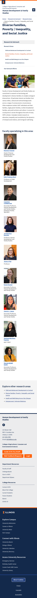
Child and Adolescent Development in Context (18, 50)
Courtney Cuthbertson (8, 203)
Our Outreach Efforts (10, 69)
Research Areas (27, 19)
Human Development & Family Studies (15, 11)
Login (28, 456)
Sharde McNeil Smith (8, 364)
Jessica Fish (7, 262)
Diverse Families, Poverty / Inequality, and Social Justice (18, 55)
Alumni (4, 499)
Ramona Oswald (9, 151)
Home (4, 19)
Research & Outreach (14, 19)
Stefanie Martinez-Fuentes (10, 339)
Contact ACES (6, 487)
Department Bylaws (8, 477)
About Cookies (18, 580)
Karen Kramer (8, 285)
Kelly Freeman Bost (10, 177)
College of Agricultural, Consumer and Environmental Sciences (13, 7)
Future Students (7, 496)
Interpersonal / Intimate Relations (14, 63)
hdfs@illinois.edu (11, 440)
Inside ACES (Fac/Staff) (12, 452)
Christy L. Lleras (9, 311)
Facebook (3, 425)
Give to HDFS (6, 475)
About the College (7, 490)
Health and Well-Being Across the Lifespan (17, 59)
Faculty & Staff (6, 469)
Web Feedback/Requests (13, 456)
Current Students (7, 493)
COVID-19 (5, 502)
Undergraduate (7, 472)
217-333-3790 (6, 437)
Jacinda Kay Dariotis (8, 234)
